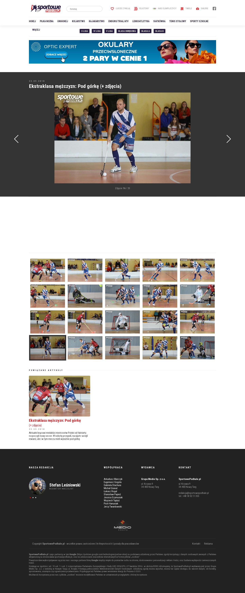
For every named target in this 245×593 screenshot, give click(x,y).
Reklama (208, 543)
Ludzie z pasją (120, 8)
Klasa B (159, 31)
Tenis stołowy (177, 21)
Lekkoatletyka (140, 21)
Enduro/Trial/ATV (118, 21)
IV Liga (97, 31)
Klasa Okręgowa (127, 31)
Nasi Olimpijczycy (164, 8)
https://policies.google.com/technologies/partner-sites (102, 554)
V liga (109, 31)
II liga (84, 31)
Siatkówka (159, 21)
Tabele (186, 8)
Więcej (36, 29)
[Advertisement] (34, 144)
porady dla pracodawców (126, 543)
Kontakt (196, 543)
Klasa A (145, 31)
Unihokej (62, 21)
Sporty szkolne (199, 21)
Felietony (141, 8)
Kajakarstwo (96, 21)
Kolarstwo (78, 21)
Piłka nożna (46, 21)
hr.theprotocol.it (104, 543)
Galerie (202, 8)
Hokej (32, 21)
